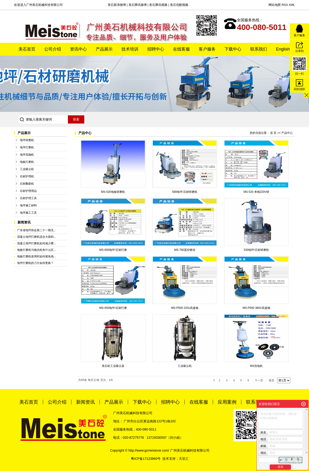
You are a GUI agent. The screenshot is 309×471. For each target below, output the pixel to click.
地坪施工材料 (28, 205)
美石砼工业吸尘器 (113, 366)
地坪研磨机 (27, 140)
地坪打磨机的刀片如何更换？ (35, 263)
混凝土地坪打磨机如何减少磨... (36, 243)
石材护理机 (27, 176)
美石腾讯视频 (158, 5)
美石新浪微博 (117, 5)
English (283, 49)
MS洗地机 (256, 366)
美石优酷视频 (179, 5)
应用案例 (227, 402)
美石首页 (26, 49)
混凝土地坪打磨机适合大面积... (36, 236)
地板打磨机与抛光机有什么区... (36, 250)
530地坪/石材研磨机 (256, 250)
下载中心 (232, 49)
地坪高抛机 (27, 154)
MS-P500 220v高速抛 (184, 308)
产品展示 (104, 49)
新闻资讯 (85, 402)
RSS (285, 5)
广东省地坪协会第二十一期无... (36, 230)
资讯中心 (78, 49)
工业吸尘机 (27, 169)
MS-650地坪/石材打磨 (113, 250)
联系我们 (258, 49)
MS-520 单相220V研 (256, 192)
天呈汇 (184, 458)
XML (292, 5)
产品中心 (287, 133)
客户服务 (207, 49)
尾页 (271, 380)
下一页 (259, 380)
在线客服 (181, 49)
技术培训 (129, 49)
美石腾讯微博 (138, 5)
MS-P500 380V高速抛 (256, 308)
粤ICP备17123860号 (146, 458)
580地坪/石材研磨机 (184, 192)
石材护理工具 (28, 198)
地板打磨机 (27, 162)
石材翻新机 (27, 183)
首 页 (273, 133)
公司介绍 (52, 49)
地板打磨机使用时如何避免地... (36, 256)
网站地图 (275, 5)
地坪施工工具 (28, 212)
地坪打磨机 (27, 147)
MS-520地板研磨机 (113, 192)
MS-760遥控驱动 (184, 250)
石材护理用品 (28, 191)
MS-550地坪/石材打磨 (113, 308)
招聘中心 (155, 49)
